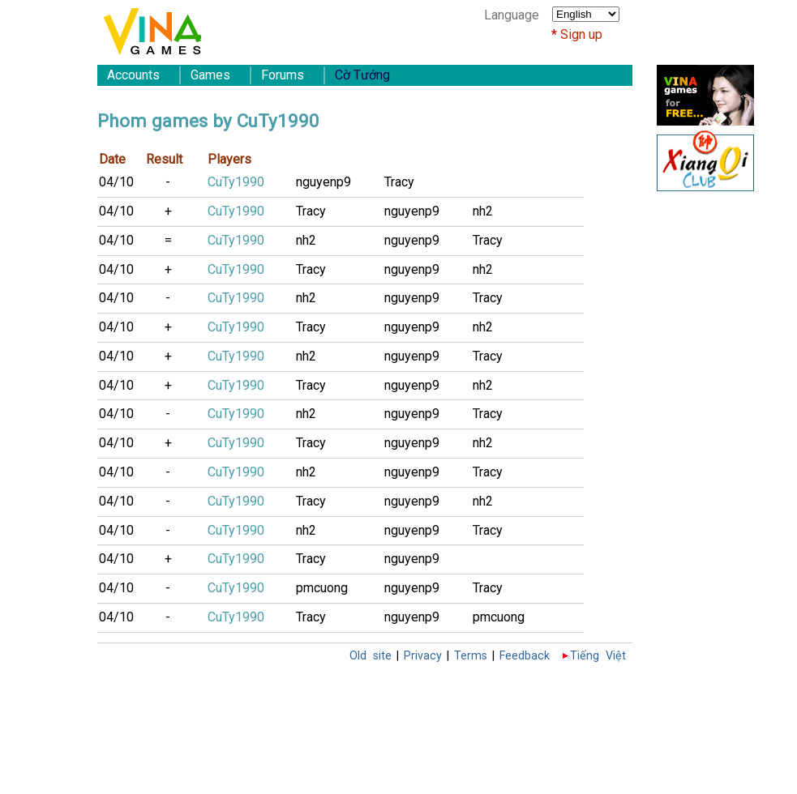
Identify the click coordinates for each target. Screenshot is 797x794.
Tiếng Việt (598, 656)
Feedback (524, 656)
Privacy (423, 656)
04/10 (116, 182)
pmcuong (322, 588)
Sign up (581, 34)
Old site (370, 656)
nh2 (483, 211)
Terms (470, 656)
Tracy (399, 182)
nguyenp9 (323, 182)
